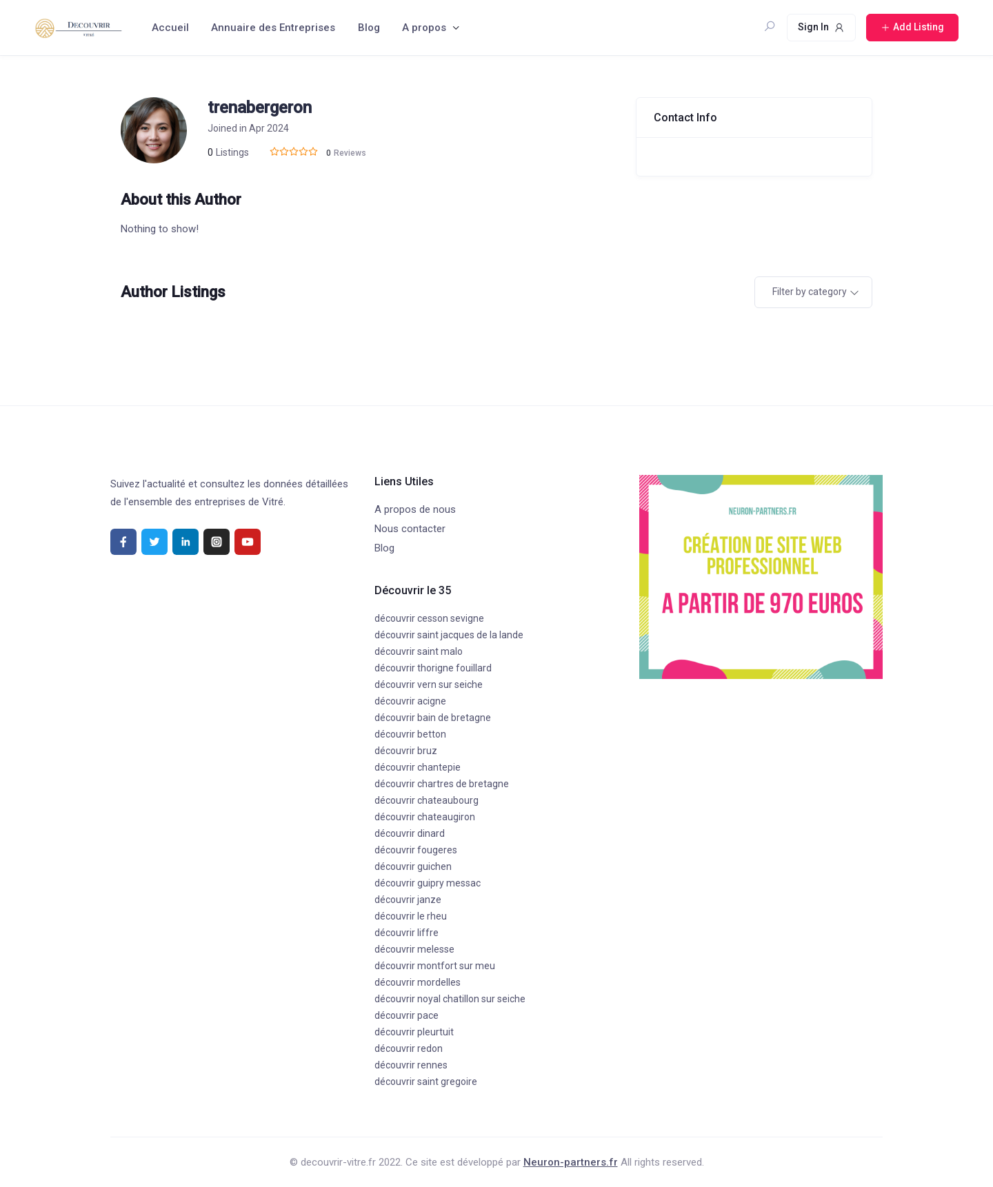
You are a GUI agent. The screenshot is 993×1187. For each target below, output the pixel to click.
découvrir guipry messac (427, 883)
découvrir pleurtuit (414, 1031)
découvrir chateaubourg (426, 800)
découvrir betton (410, 734)
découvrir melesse (414, 949)
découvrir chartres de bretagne (441, 783)
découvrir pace (406, 1015)
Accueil (170, 27)
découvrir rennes (411, 1065)
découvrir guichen (413, 866)
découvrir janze (407, 899)
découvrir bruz (405, 750)
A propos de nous (415, 509)
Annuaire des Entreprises (273, 27)
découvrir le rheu (410, 916)
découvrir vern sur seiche (428, 684)
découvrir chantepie (417, 767)
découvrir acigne (410, 701)
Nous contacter (409, 529)
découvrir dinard (409, 833)
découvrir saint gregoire (425, 1081)
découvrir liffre (406, 932)
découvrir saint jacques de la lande (448, 634)
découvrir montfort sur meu (434, 965)
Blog (369, 27)
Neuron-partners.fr (570, 1162)
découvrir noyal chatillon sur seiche (449, 998)
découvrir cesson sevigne (429, 618)
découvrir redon (408, 1048)
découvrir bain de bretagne (432, 717)
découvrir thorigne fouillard (433, 667)
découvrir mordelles (417, 982)
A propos (424, 27)
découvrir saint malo (418, 651)
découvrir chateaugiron (424, 816)
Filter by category (809, 291)
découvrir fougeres (415, 849)
